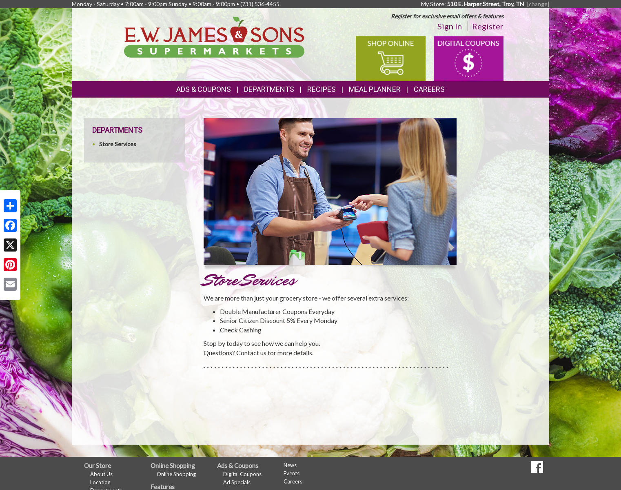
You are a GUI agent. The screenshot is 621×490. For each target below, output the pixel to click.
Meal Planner (375, 89)
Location (100, 482)
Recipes (321, 89)
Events (291, 473)
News (290, 465)
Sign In (449, 26)
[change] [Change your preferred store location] (538, 3)
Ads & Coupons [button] (203, 89)
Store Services (117, 143)
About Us (101, 474)
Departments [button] (269, 89)
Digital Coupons (242, 474)
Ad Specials (237, 482)
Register (487, 26)
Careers (429, 89)
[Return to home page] (214, 36)
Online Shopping (176, 474)
